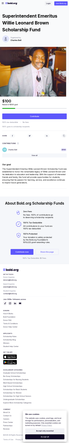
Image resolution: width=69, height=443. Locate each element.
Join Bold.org (61, 3)
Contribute (34, 116)
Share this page (47, 252)
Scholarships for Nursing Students (16, 379)
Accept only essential (45, 431)
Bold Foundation (9, 317)
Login (48, 3)
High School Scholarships (12, 386)
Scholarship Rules (10, 336)
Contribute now (22, 252)
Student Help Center (11, 346)
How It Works (8, 314)
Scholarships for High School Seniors (17, 396)
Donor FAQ (7, 320)
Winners (6, 343)
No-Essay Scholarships (11, 376)
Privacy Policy (21, 439)
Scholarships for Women (12, 393)
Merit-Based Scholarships (12, 383)
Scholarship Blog (9, 340)
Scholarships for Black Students (15, 389)
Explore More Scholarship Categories (17, 403)
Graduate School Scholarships (14, 373)
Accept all (45, 437)
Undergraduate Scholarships (14, 399)
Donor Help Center (10, 327)
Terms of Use (8, 439)
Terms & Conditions (10, 323)
